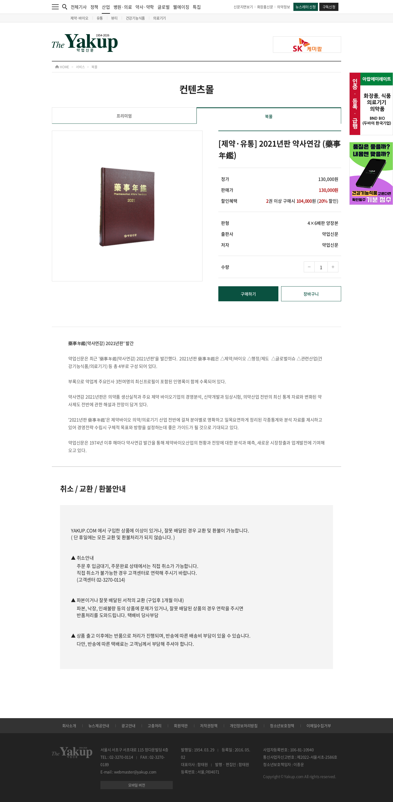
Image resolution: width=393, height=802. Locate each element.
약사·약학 (144, 7)
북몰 (94, 66)
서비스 (80, 66)
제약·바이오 (79, 17)
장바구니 (311, 294)
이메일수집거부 (318, 725)
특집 (197, 7)
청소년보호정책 (282, 725)
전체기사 (79, 7)
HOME (62, 66)
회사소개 (69, 725)
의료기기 (159, 17)
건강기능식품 (135, 17)
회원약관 (181, 725)
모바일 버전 (136, 785)
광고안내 (128, 725)
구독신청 (329, 6)
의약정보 (283, 6)
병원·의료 (123, 7)
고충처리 (155, 725)
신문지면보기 (243, 6)
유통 (100, 17)
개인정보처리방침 (244, 725)
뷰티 (114, 17)
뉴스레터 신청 (305, 6)
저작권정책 (209, 725)
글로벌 (163, 7)
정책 (94, 7)
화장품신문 (265, 6)
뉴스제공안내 (98, 725)
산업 (106, 9)
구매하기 (248, 294)
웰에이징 (181, 7)
